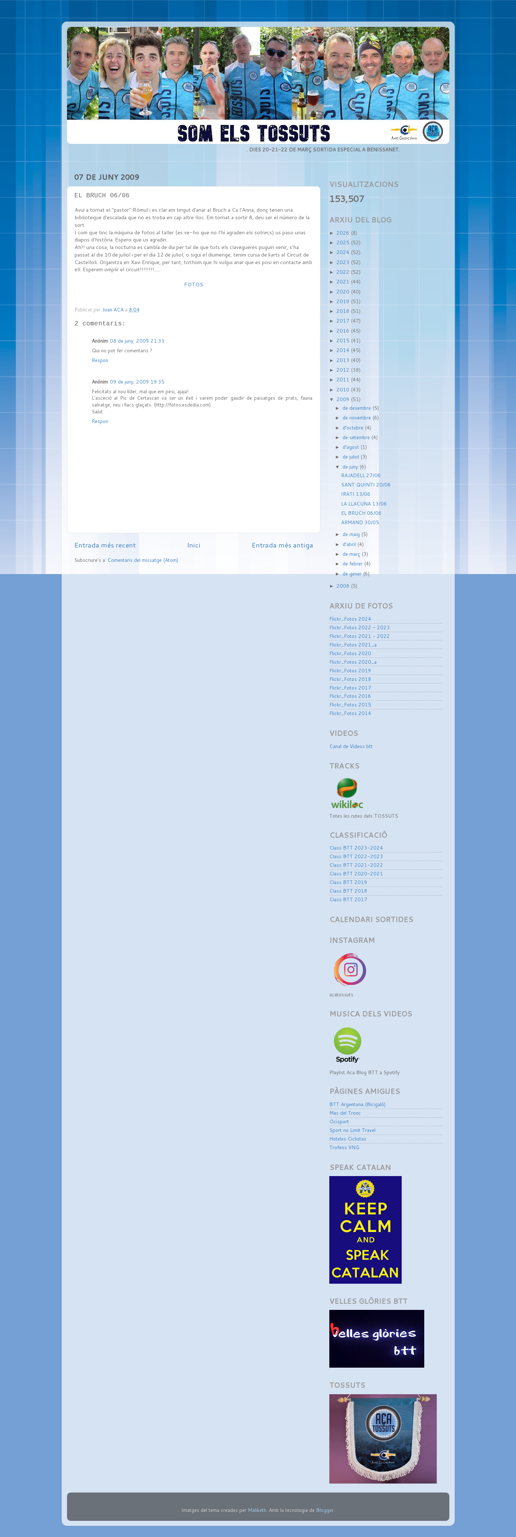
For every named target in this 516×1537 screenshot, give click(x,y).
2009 (343, 399)
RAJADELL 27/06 (361, 475)
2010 (343, 389)
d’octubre (354, 427)
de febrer (353, 563)
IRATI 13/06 (356, 493)
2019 (343, 301)
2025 (343, 242)
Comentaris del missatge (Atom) (143, 559)
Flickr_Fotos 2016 (350, 695)
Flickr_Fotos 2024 (350, 618)
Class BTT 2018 (348, 890)
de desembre (357, 407)
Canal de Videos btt (351, 746)
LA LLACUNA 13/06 (364, 503)
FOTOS (193, 284)
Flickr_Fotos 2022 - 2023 (359, 627)
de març (352, 553)
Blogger (325, 1510)
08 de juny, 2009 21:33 (137, 340)
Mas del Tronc (345, 1112)
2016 (343, 330)
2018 (343, 310)
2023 (343, 262)
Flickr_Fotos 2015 (350, 704)
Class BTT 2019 (348, 882)
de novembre (357, 417)
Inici (193, 545)
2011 (343, 379)
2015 (343, 340)
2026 (343, 232)
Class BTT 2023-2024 (356, 847)
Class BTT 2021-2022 (356, 864)
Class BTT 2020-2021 (356, 873)
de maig (352, 534)
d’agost (351, 446)
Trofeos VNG (344, 1147)
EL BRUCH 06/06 (361, 512)
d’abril (350, 544)
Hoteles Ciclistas (347, 1138)
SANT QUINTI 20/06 (366, 484)
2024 (343, 252)
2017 (343, 320)
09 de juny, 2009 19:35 (137, 381)
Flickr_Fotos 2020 (350, 653)
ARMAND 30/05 (360, 522)
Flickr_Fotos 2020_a (353, 661)
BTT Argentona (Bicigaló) (357, 1104)
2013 (343, 360)
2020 (343, 291)
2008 (343, 585)
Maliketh (257, 1510)
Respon (100, 360)
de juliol (351, 456)
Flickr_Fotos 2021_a (353, 644)
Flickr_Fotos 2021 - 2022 (359, 636)
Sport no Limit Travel (352, 1130)
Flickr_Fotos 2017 (350, 687)
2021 (343, 281)
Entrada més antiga (282, 545)
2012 (343, 369)
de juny (351, 466)
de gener (353, 573)
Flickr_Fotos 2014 (350, 713)
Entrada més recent (105, 545)
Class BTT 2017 (348, 899)
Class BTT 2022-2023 (356, 856)
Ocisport (339, 1121)
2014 (343, 350)
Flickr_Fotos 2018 (350, 679)
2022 (343, 271)
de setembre (357, 437)
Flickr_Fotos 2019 (350, 670)
